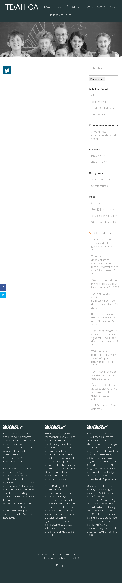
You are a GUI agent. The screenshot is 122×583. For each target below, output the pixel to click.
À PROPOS (73, 7)
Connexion (97, 203)
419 (93, 95)
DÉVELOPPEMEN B (102, 108)
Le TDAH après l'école (104, 405)
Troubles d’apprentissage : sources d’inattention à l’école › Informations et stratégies (104, 263)
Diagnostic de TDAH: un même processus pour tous (104, 284)
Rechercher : (96, 68)
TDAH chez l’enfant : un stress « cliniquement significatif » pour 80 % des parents (104, 336)
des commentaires (104, 216)
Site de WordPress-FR (103, 222)
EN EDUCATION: (102, 233)
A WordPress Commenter (98, 133)
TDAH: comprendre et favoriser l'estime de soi (104, 373)
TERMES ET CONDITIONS (99, 7)
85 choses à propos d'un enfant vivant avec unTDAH (104, 317)
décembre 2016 (100, 162)
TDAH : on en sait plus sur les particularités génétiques (103, 243)
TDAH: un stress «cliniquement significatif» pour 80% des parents (103, 299)
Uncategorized (99, 186)
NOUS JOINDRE (53, 7)
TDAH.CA (21, 7)
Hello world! (98, 114)
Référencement (100, 102)
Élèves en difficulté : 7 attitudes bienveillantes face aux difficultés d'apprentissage (104, 390)
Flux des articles (103, 209)
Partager (61, 565)
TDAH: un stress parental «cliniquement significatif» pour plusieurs (104, 357)
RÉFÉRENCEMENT (61, 15)
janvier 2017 (98, 156)
